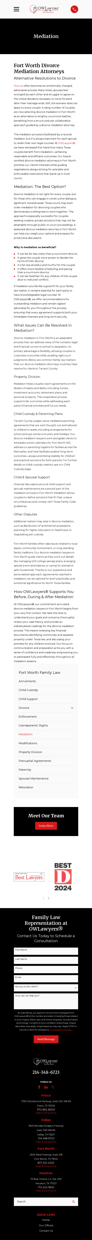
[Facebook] (39, 1087)
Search (21, 1201)
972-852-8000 (46, 1109)
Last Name (21, 959)
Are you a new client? (26, 986)
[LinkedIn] (46, 1087)
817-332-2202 (46, 1162)
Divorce (18, 85)
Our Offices (46, 1225)
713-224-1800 (46, 1187)
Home (46, 1220)
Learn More (46, 825)
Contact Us (46, 1230)
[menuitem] (46, 681)
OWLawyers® (66, 143)
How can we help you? (27, 995)
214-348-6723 (46, 1072)
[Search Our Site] (73, 1201)
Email (18, 977)
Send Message (46, 1039)
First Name (21, 950)
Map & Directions (46, 1113)
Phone (18, 968)
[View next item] (48, 898)
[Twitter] (52, 1087)
